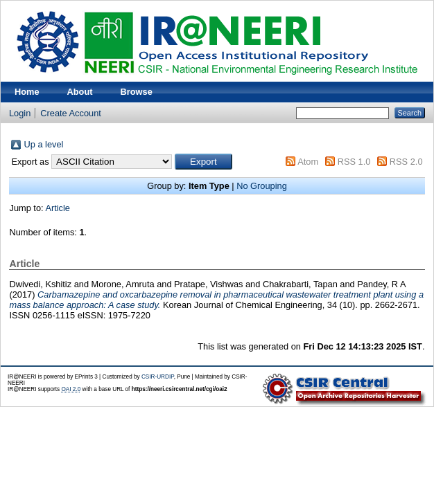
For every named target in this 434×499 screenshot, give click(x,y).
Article (57, 208)
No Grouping (261, 186)
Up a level (43, 144)
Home (27, 92)
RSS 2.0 (406, 161)
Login (20, 113)
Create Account (70, 113)
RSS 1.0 (354, 161)
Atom (307, 161)
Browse (137, 92)
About (80, 92)
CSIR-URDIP (157, 377)
